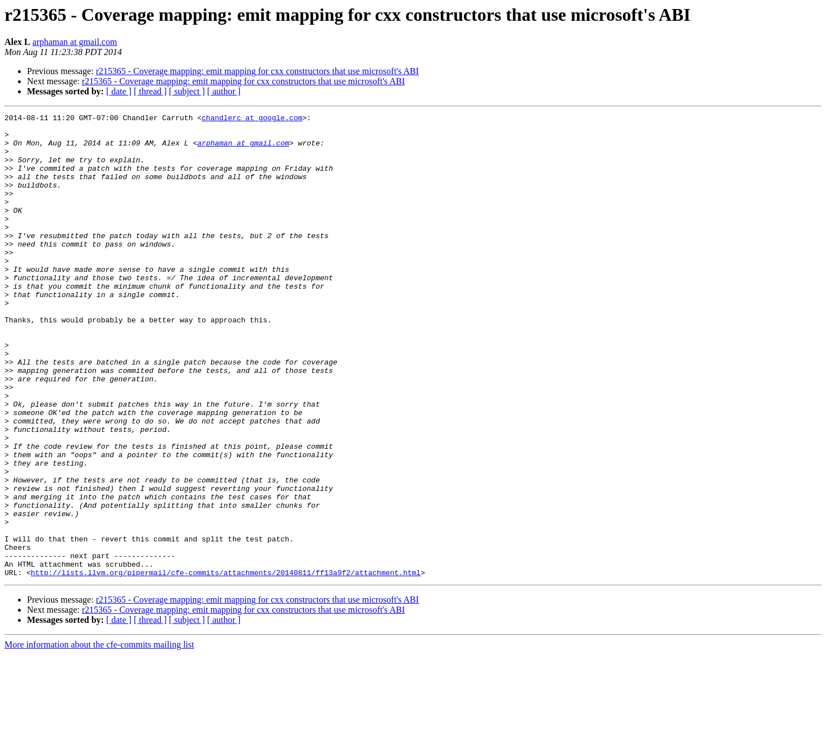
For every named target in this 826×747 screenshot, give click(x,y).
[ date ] (118, 91)
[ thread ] (150, 91)
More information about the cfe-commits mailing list (99, 737)
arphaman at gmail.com (75, 42)
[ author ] (224, 91)
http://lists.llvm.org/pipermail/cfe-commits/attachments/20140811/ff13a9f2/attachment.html (226, 665)
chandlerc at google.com (252, 119)
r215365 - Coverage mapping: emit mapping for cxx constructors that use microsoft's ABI (257, 71)
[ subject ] (187, 91)
